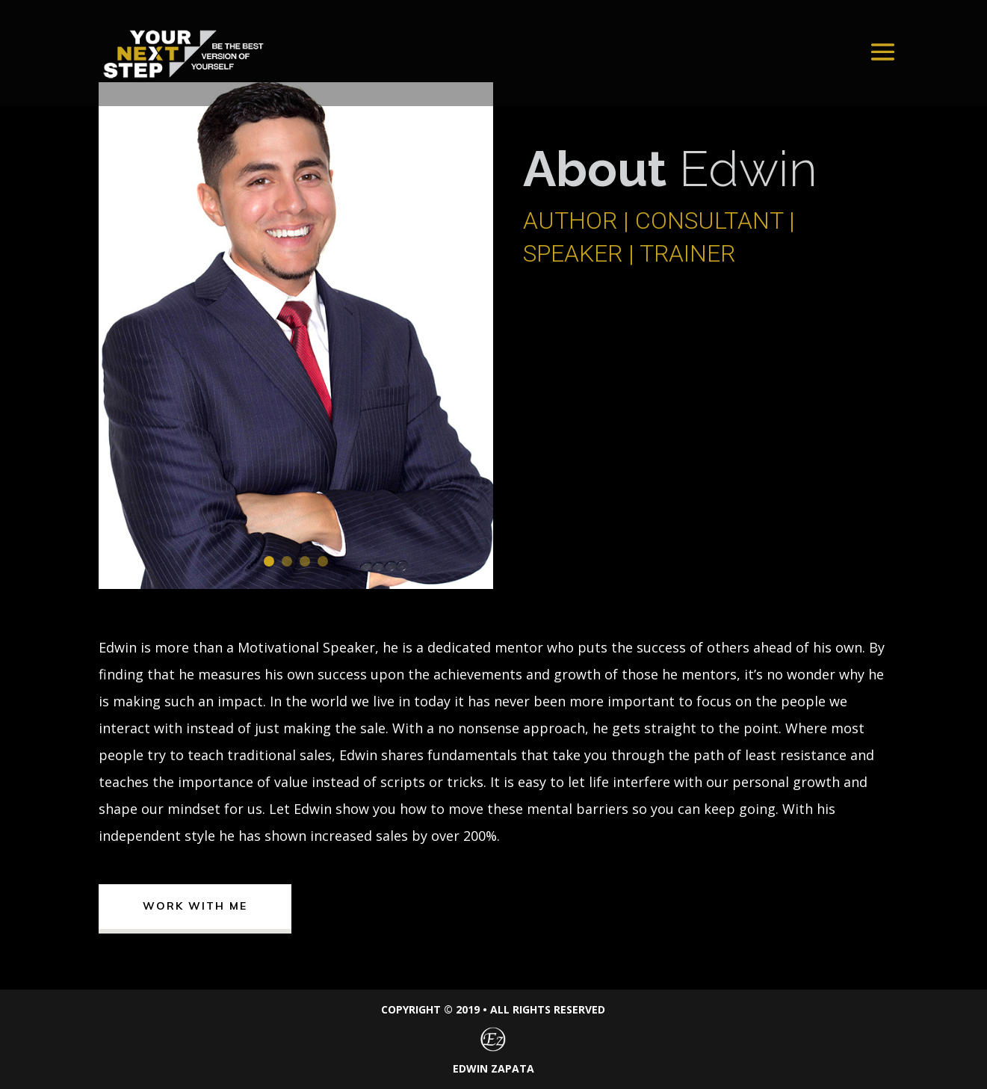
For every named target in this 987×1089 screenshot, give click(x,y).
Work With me (195, 906)
